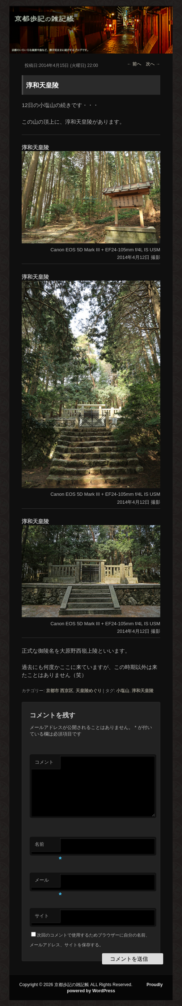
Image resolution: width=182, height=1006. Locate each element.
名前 (47, 846)
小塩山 (122, 690)
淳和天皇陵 (142, 690)
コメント (44, 762)
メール (47, 882)
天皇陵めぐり (89, 690)
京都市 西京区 (59, 690)
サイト (42, 915)
